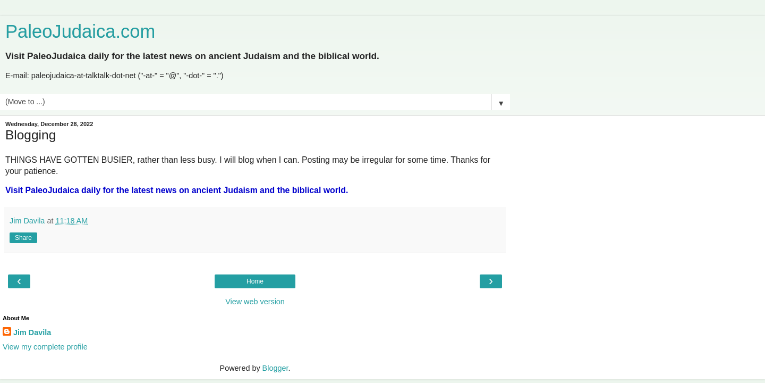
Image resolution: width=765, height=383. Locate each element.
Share (23, 238)
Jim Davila (32, 332)
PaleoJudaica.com (80, 31)
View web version (255, 301)
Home (255, 281)
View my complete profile (45, 347)
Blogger (275, 368)
